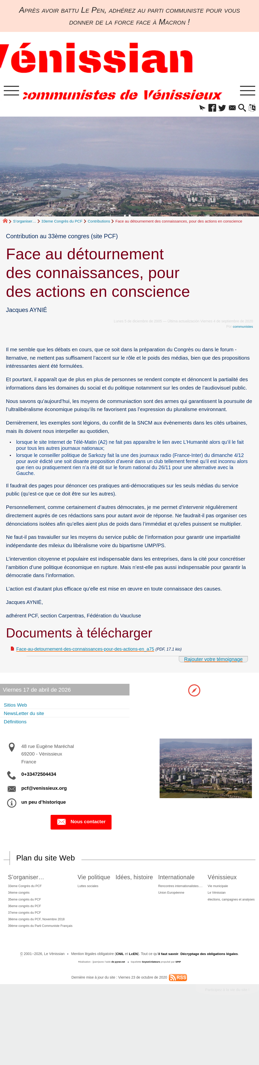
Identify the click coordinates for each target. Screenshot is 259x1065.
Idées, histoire (166, 881)
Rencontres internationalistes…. (225, 891)
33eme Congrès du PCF (61, 223)
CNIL (118, 1011)
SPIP (179, 1019)
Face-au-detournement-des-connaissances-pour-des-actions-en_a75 (95, 652)
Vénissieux (119, 958)
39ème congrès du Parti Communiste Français (42, 938)
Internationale (219, 881)
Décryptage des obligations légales (210, 1011)
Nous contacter (81, 827)
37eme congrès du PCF (31, 922)
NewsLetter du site (27, 717)
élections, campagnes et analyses (131, 983)
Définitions (17, 726)
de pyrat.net (118, 1019)
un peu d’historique (43, 806)
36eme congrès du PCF (31, 914)
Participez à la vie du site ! (226, 1047)
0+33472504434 (38, 778)
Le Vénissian (114, 975)
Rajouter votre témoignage (211, 663)
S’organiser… (24, 223)
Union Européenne (214, 899)
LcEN (131, 1011)
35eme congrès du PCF (31, 906)
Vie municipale (116, 968)
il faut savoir (167, 1011)
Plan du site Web (46, 862)
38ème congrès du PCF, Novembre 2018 (44, 929)
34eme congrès (24, 899)
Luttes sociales (110, 891)
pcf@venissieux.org (44, 792)
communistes (242, 328)
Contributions (99, 223)
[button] (193, 109)
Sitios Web (17, 708)
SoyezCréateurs (151, 1019)
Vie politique (115, 881)
